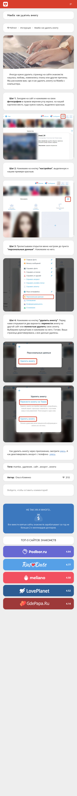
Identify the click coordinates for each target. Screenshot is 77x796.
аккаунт (44, 466)
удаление (27, 466)
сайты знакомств (35, 524)
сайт (36, 466)
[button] (66, 477)
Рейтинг (12, 28)
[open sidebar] (71, 4)
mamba (17, 466)
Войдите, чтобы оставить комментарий (27, 490)
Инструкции (25, 28)
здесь (63, 451)
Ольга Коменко (23, 477)
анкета (52, 466)
